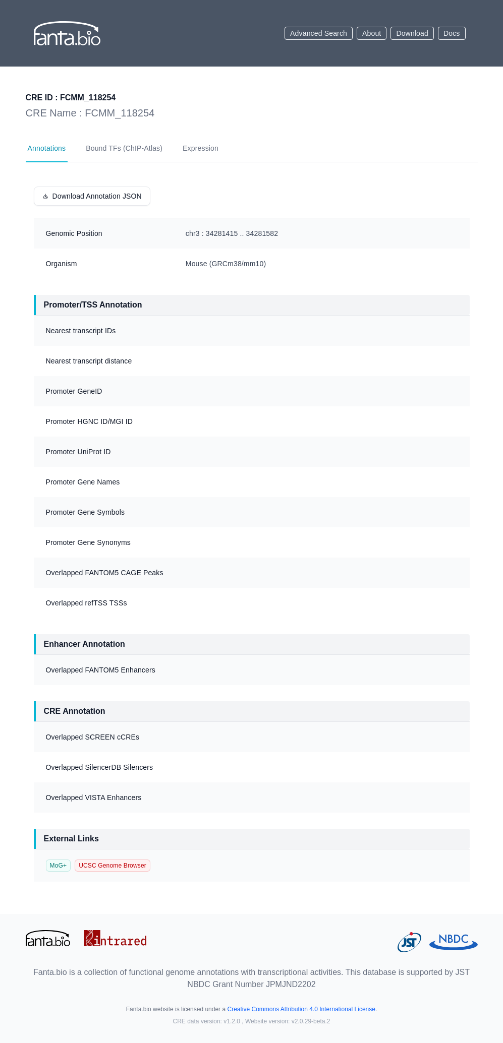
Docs (451, 33)
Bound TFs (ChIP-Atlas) (124, 148)
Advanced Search (318, 33)
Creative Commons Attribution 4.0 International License (301, 1009)
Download (412, 33)
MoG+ (58, 865)
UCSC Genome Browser (112, 865)
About (371, 33)
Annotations (47, 148)
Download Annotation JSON (92, 196)
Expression (200, 148)
